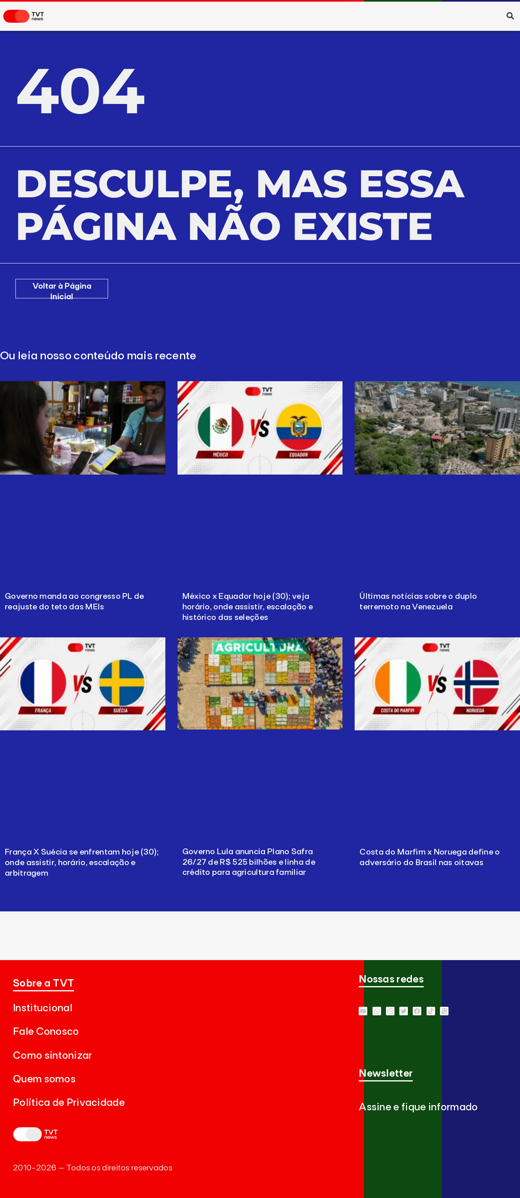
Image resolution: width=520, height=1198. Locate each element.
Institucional (42, 1008)
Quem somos (44, 1079)
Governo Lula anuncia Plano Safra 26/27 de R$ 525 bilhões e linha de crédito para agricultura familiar (248, 862)
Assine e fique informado (418, 1107)
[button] (510, 15)
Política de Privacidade (69, 1103)
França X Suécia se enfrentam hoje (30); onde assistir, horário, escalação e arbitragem (82, 862)
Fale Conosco (46, 1032)
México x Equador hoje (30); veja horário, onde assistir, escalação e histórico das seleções (247, 607)
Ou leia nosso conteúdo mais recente (98, 356)
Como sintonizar (52, 1056)
